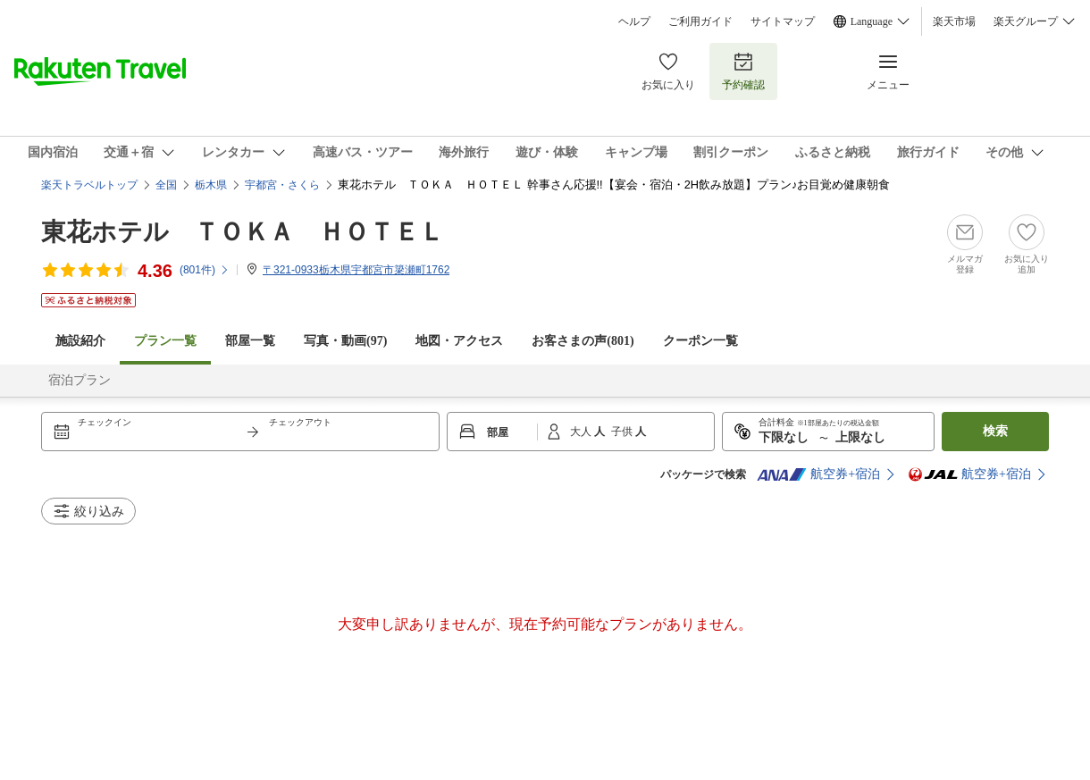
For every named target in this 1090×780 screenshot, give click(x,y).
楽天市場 (954, 21)
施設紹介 (80, 341)
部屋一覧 (250, 341)
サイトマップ (782, 21)
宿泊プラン (79, 380)
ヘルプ (634, 21)
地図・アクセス (459, 341)
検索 (995, 431)
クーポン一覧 (700, 341)
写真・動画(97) (345, 341)
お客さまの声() (582, 341)
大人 (582, 431)
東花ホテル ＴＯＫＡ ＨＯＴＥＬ (242, 232)
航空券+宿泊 (818, 474)
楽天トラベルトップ (89, 185)
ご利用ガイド (700, 21)
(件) (205, 269)
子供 (623, 431)
